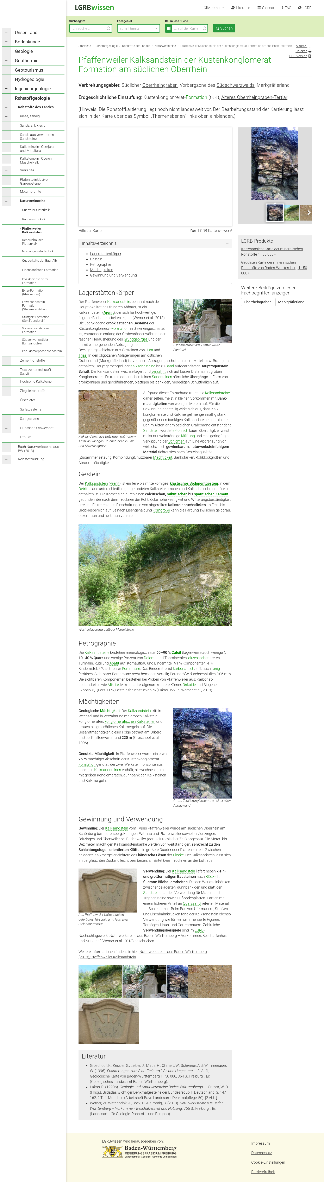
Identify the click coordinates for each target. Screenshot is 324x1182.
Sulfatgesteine (30, 409)
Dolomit (150, 658)
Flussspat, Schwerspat (37, 428)
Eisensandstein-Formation (40, 270)
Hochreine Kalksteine (35, 381)
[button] (147, 28)
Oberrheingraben (160, 85)
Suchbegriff (86, 21)
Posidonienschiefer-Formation (35, 281)
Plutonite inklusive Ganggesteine (34, 181)
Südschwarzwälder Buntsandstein (35, 341)
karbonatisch (183, 668)
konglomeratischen (120, 721)
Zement (221, 494)
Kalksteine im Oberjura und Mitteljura (37, 149)
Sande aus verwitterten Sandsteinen (37, 137)
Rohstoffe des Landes (36, 107)
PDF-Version (298, 56)
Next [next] (308, 212)
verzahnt (158, 371)
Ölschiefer (27, 400)
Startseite (85, 46)
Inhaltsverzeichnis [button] (99, 243)
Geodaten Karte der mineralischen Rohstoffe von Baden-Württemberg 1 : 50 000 (274, 267)
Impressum (260, 1143)
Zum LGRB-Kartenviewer (211, 230)
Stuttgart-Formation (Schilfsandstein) (35, 319)
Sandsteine (152, 892)
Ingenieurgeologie (33, 88)
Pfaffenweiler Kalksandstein (32, 230)
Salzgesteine (29, 419)
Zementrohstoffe (32, 360)
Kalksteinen (146, 721)
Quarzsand (192, 903)
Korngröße (161, 510)
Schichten (176, 441)
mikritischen (177, 494)
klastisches (179, 483)
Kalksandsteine (142, 366)
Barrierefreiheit (263, 1172)
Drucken (301, 51)
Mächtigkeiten (101, 270)
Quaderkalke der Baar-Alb (39, 260)
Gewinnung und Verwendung (113, 275)
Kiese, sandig (30, 116)
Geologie (24, 51)
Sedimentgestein (203, 483)
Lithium (25, 437)
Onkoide (189, 684)
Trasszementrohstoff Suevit (35, 372)
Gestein (96, 259)
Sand (170, 366)
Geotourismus (29, 70)
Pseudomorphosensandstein (42, 351)
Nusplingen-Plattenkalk (38, 251)
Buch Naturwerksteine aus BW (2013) (38, 449)
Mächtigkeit (162, 457)
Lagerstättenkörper (105, 254)
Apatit (114, 663)
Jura (149, 350)
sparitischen (204, 494)
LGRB (199, 930)
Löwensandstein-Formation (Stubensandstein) (35, 305)
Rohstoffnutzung (31, 459)
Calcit (176, 652)
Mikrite (113, 684)
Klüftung (188, 436)
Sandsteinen (162, 377)
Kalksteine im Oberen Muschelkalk (36, 160)
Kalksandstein (118, 301)
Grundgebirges (136, 339)
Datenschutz (261, 1153)
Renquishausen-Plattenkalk (33, 242)
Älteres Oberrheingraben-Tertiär (254, 97)
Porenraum (131, 668)
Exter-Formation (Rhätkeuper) (33, 292)
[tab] (155, 243)
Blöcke (178, 855)
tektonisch (179, 430)
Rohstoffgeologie (32, 98)
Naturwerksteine (32, 201)
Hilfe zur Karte (90, 230)
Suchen (235, 28)
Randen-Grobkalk (33, 219)
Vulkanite (27, 170)
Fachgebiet (133, 21)
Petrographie (100, 264)
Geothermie (26, 60)
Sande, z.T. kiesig (33, 125)
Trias (83, 355)
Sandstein (151, 430)
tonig (216, 668)
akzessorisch (199, 658)
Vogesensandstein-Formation (35, 330)
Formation (196, 97)
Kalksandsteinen (107, 770)
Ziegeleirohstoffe (32, 391)
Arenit (109, 312)
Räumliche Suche (185, 21)
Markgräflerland (291, 302)
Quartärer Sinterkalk (36, 210)
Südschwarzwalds (236, 85)
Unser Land (26, 32)
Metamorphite (30, 191)
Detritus (85, 489)
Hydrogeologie (29, 79)
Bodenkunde (27, 41)
